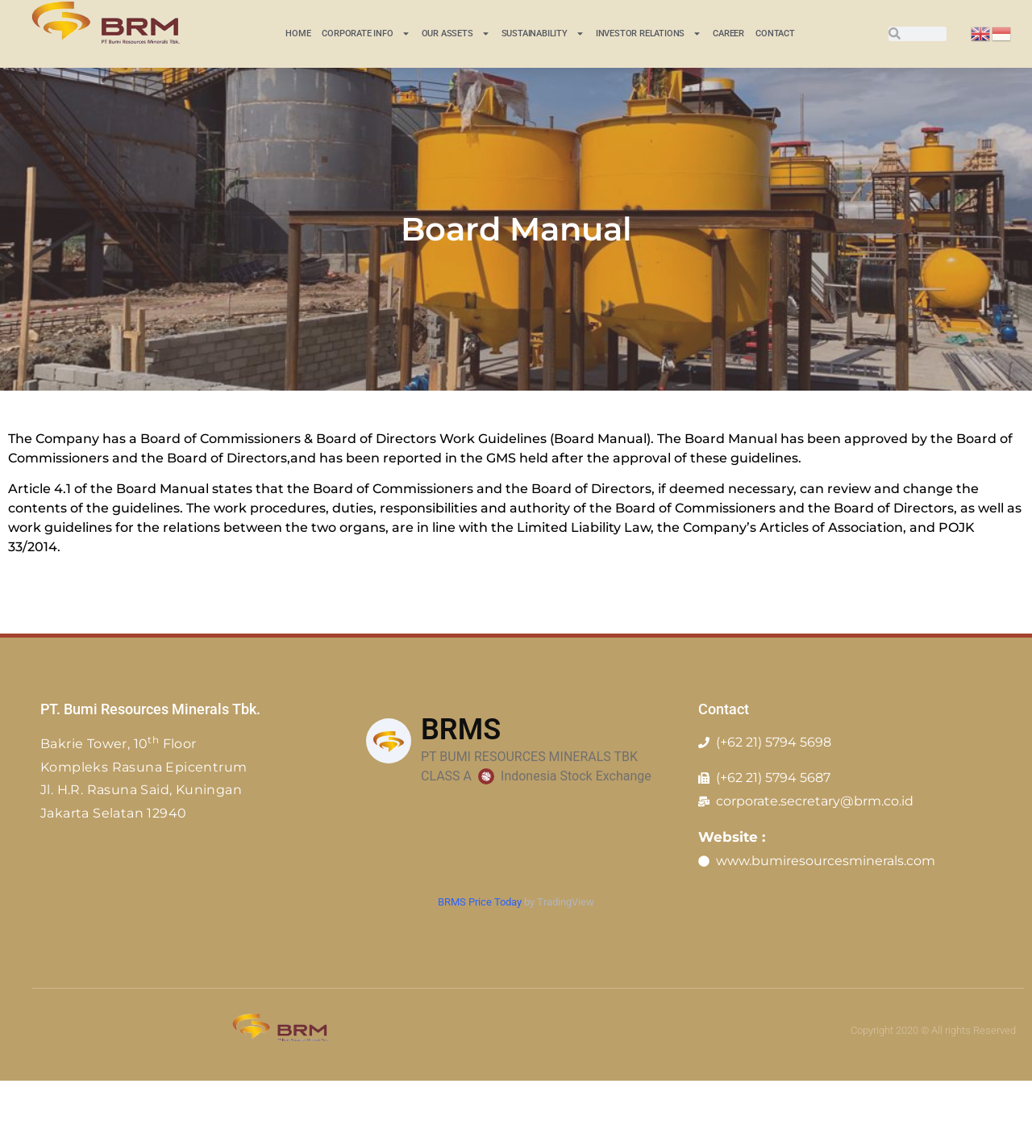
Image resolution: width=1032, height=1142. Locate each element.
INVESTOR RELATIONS (648, 33)
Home (297, 33)
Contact (775, 33)
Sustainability (543, 33)
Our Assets (456, 33)
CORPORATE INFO (366, 33)
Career (728, 33)
